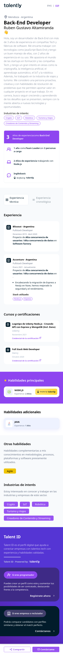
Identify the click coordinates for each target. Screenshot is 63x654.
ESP (57, 5)
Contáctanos (45, 631)
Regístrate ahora (42, 595)
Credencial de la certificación (26, 338)
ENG (49, 5)
